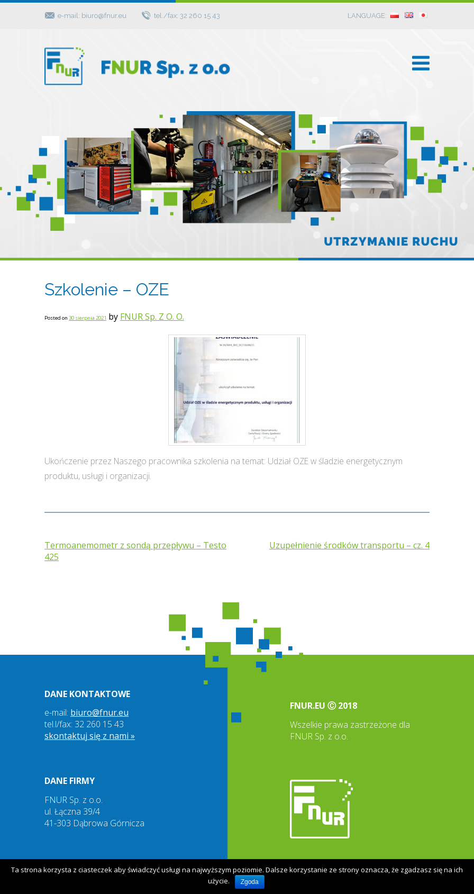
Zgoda (250, 882)
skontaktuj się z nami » (89, 736)
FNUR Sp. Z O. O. (152, 316)
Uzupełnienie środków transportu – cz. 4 (349, 545)
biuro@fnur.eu (99, 712)
